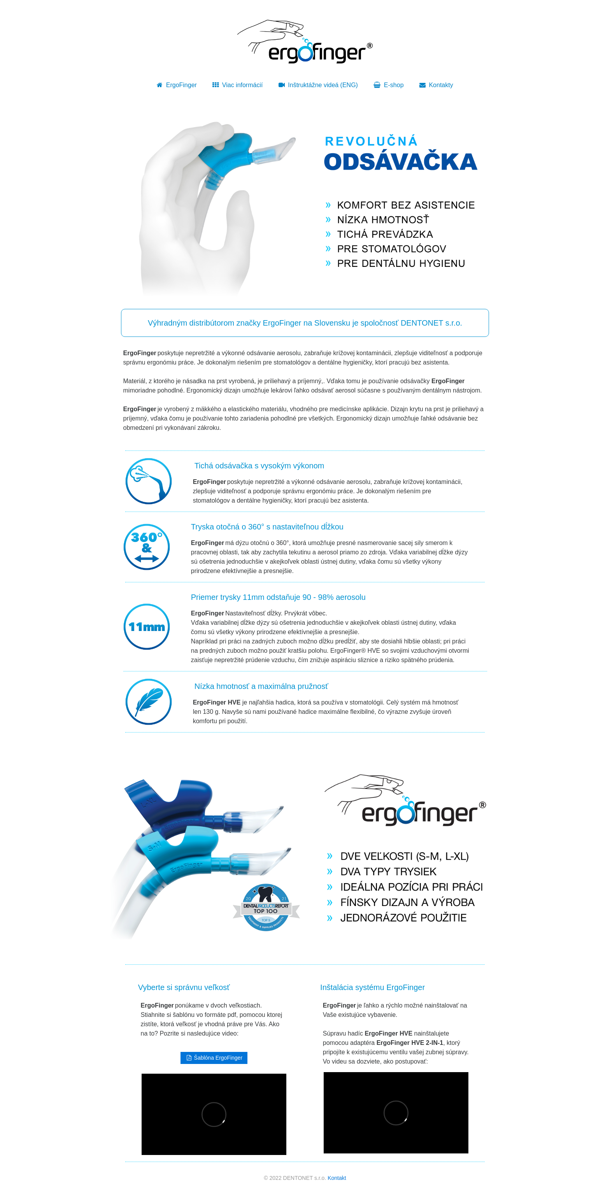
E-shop (388, 85)
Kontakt (337, 1178)
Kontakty (436, 85)
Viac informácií (237, 85)
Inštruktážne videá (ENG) (318, 85)
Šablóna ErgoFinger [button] (214, 1058)
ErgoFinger (177, 85)
